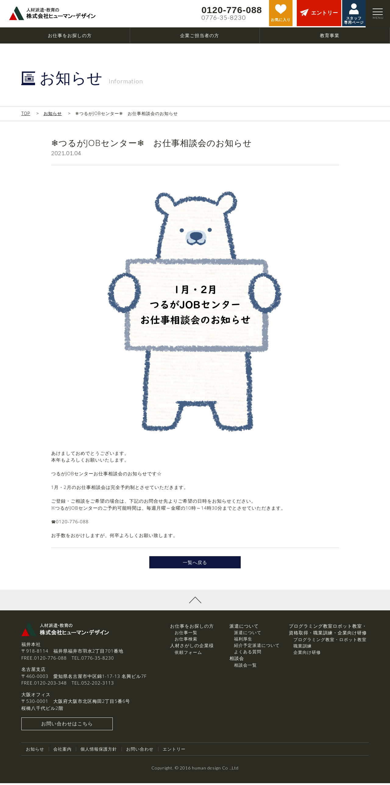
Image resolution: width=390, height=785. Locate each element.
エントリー (174, 751)
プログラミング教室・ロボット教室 (330, 641)
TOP (25, 113)
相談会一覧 (245, 667)
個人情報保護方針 (98, 751)
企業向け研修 (307, 654)
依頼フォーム (188, 654)
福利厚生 (243, 641)
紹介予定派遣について (257, 647)
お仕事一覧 (186, 634)
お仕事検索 (186, 641)
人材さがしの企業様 (192, 647)
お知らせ (53, 113)
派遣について (247, 634)
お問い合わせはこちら (67, 725)
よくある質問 (247, 653)
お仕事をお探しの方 (192, 628)
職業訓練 (302, 648)
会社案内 (62, 751)
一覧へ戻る (195, 563)
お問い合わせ (140, 751)
